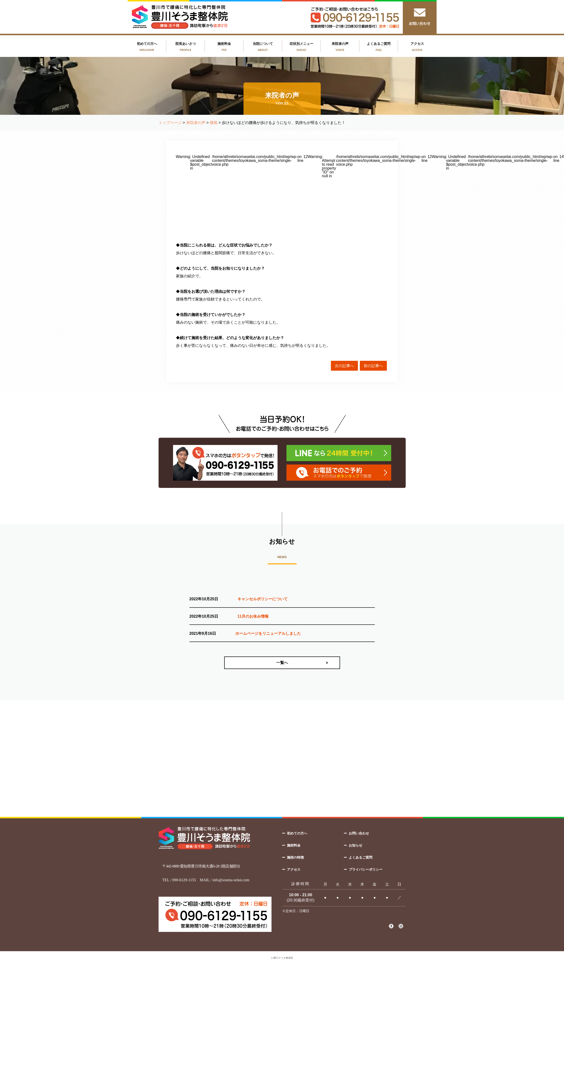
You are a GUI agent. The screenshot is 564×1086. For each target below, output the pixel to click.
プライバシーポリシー (366, 869)
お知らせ (355, 845)
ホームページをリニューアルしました (268, 633)
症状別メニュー (301, 46)
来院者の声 (340, 46)
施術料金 (224, 46)
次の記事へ (344, 366)
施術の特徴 (295, 857)
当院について (263, 46)
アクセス (417, 46)
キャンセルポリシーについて (262, 599)
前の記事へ (373, 366)
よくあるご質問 (378, 46)
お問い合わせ (359, 833)
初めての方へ (147, 46)
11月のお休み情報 (253, 616)
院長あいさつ (185, 46)
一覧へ (282, 663)
